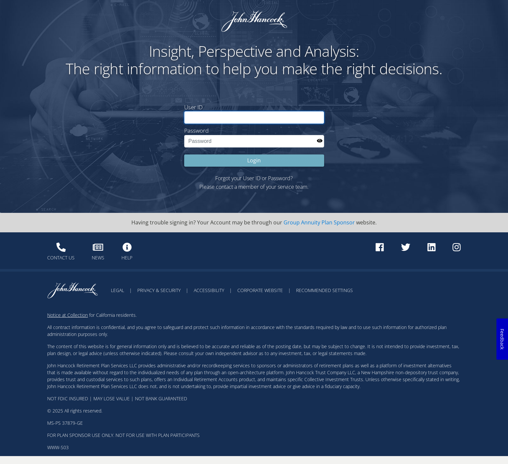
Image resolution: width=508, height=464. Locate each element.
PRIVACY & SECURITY (159, 290)
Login (254, 160)
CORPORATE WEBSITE (260, 290)
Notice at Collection (67, 315)
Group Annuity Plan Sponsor (319, 222)
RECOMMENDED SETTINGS (324, 290)
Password (196, 130)
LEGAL (117, 290)
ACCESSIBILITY (209, 290)
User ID (193, 107)
